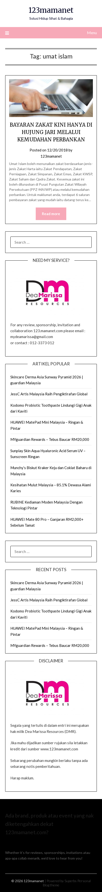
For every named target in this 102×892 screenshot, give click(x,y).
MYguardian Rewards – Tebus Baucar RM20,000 (49, 439)
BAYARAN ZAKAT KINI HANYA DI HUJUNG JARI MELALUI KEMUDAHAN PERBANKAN (51, 132)
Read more (51, 213)
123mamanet (51, 10)
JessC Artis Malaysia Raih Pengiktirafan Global (48, 394)
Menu (92, 32)
